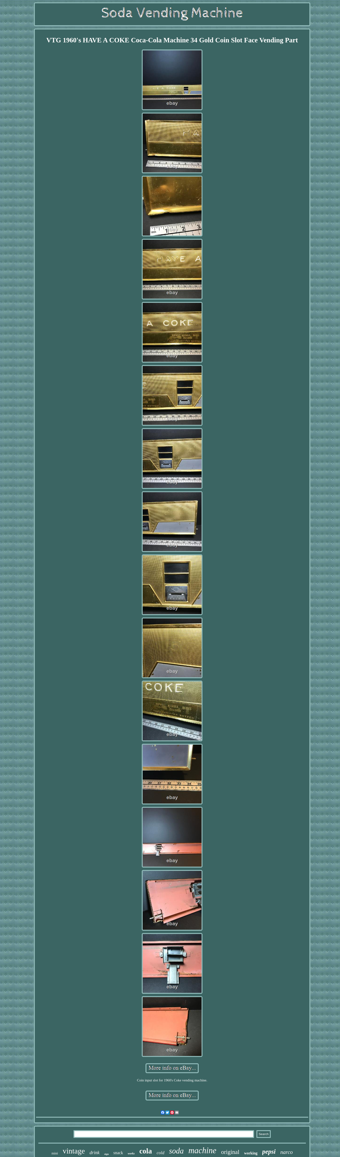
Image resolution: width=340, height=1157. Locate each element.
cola (145, 1151)
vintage (74, 1151)
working (251, 1153)
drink (94, 1152)
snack (118, 1152)
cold (160, 1152)
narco (286, 1152)
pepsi (269, 1151)
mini (55, 1153)
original (230, 1152)
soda (176, 1151)
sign (106, 1154)
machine (202, 1150)
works (131, 1153)
